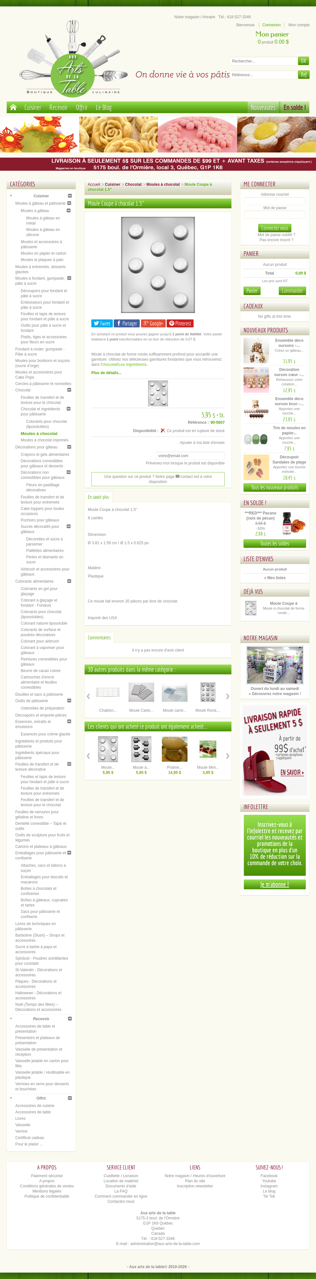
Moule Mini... (208, 767)
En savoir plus (98, 497)
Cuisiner (32, 107)
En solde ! (295, 107)
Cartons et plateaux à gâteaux (41, 846)
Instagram (269, 1186)
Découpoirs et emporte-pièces (41, 715)
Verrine (21, 1131)
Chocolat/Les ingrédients (123, 364)
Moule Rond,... (207, 710)
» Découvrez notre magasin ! (275, 694)
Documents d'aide (121, 1186)
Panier (251, 253)
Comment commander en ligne (121, 1196)
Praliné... (174, 767)
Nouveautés (263, 107)
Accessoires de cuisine (34, 1105)
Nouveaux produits (266, 330)
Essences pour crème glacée (46, 734)
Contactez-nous (120, 1201)
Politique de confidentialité (47, 1196)
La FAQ (121, 1191)
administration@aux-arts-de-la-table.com (165, 1244)
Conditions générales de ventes (47, 1186)
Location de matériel (121, 1181)
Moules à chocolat (39, 433)
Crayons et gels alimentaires (45, 454)
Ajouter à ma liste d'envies (202, 442)
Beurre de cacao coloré (41, 670)
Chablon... (108, 710)
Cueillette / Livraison (121, 1176)
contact (184, 476)
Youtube (269, 1181)
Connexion (271, 25)
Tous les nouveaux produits (275, 487)
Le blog (269, 1191)
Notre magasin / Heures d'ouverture (195, 1176)
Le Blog (104, 107)
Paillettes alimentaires (45, 550)
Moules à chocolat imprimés (45, 440)
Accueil (94, 184)
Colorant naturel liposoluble (44, 623)
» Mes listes (275, 578)
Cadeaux (253, 306)
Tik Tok (269, 1196)
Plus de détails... (106, 373)
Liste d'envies (259, 558)
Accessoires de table (33, 1112)
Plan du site (195, 1181)
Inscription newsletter (195, 1186)
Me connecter (260, 184)
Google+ (153, 323)
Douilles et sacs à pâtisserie (39, 694)
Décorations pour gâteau (36, 447)
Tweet (102, 323)
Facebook (269, 1176)
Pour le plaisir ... (29, 1144)
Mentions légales (46, 1191)
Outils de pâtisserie (31, 701)
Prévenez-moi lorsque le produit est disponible (185, 463)
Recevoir (58, 107)
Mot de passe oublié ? (276, 235)
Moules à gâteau (35, 211)
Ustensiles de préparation (42, 708)
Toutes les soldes (274, 543)
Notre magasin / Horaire (194, 17)
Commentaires (99, 637)
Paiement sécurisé (47, 1176)
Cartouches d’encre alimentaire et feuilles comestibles (39, 682)
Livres (20, 1118)
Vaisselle (22, 1125)
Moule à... (141, 767)
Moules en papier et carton (43, 253)
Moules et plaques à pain (42, 260)
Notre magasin (261, 638)
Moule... (108, 767)
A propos (46, 1181)
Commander (292, 290)
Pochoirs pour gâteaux (40, 520)
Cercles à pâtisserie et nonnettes (43, 383)
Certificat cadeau (29, 1138)
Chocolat (22, 390)
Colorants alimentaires (34, 581)
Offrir (82, 107)
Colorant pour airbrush (40, 641)
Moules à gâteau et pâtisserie (40, 203)
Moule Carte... (141, 710)
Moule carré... (174, 710)
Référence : (198, 422)
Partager (126, 323)
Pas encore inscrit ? (276, 240)
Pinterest (180, 323)
